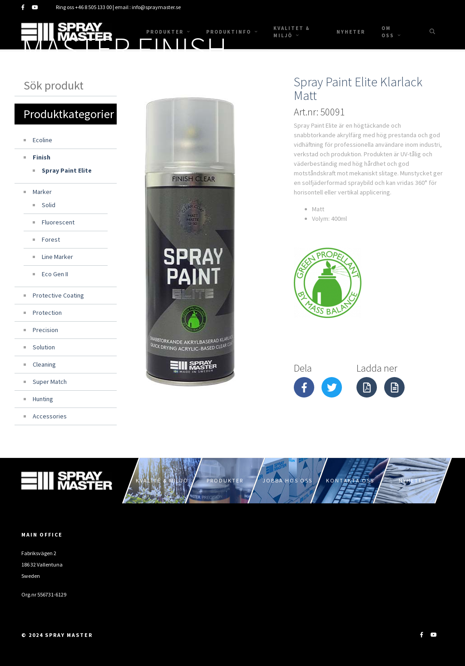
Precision (45, 330)
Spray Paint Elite (67, 170)
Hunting (43, 399)
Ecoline (42, 140)
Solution (44, 347)
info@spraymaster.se (156, 7)
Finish (41, 157)
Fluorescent (58, 222)
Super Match (50, 382)
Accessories (50, 416)
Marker (42, 192)
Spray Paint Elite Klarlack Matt (358, 89)
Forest (51, 239)
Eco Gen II (55, 274)
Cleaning (44, 364)
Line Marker (57, 257)
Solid (48, 205)
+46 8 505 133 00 (93, 7)
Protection (47, 312)
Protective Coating (58, 295)
